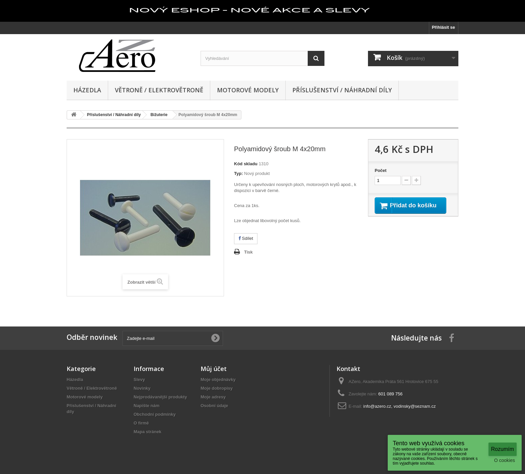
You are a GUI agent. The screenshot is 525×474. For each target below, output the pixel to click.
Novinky (142, 388)
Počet (380, 170)
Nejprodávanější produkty (160, 396)
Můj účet (214, 369)
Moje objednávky (218, 379)
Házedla (87, 90)
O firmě (141, 422)
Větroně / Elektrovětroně (159, 90)
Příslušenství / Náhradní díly (342, 90)
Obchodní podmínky (155, 414)
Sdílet (245, 238)
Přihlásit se (443, 27)
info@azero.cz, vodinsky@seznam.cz (399, 406)
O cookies (504, 460)
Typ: (238, 173)
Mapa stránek (147, 431)
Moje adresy (213, 396)
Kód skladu (245, 163)
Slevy (139, 379)
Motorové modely (248, 90)
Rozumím (502, 449)
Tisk (248, 252)
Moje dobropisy (217, 388)
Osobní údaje (214, 405)
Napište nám (146, 405)
